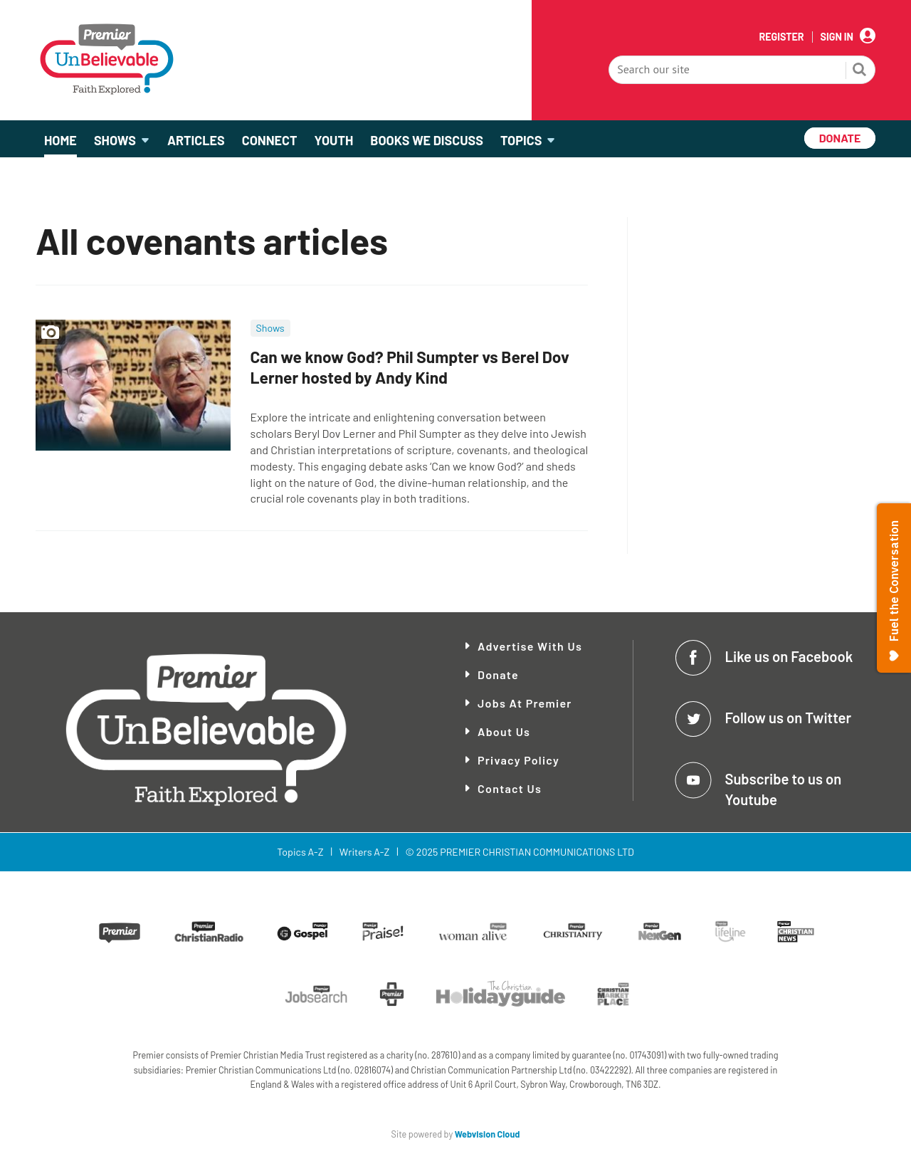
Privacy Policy (518, 760)
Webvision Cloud (487, 1134)
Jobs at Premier (525, 703)
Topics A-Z (300, 852)
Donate (498, 674)
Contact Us (510, 788)
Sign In (837, 37)
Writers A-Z (364, 852)
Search (860, 71)
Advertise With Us (530, 646)
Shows (270, 328)
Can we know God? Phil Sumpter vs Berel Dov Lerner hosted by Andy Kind (410, 367)
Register (781, 37)
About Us (504, 731)
